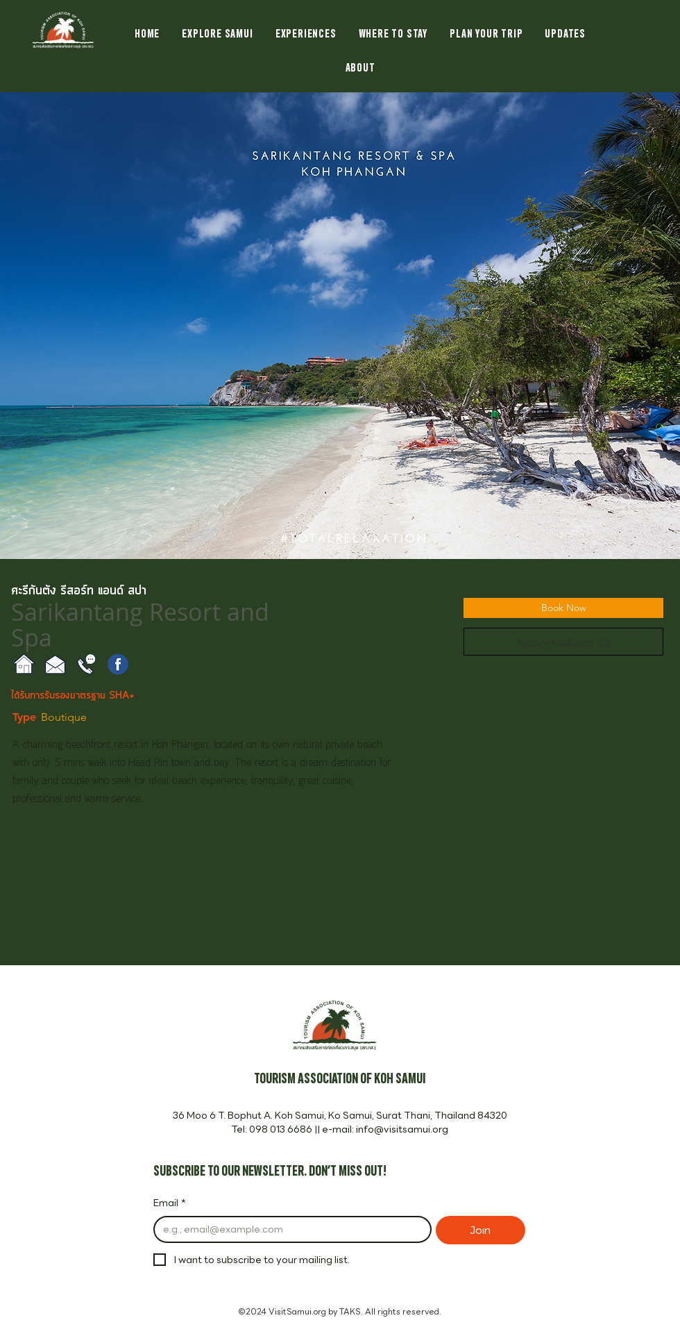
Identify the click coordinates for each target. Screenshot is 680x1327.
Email (169, 1203)
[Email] (288, 1229)
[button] (340, 325)
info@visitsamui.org (402, 1129)
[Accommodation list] (563, 642)
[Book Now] (563, 608)
